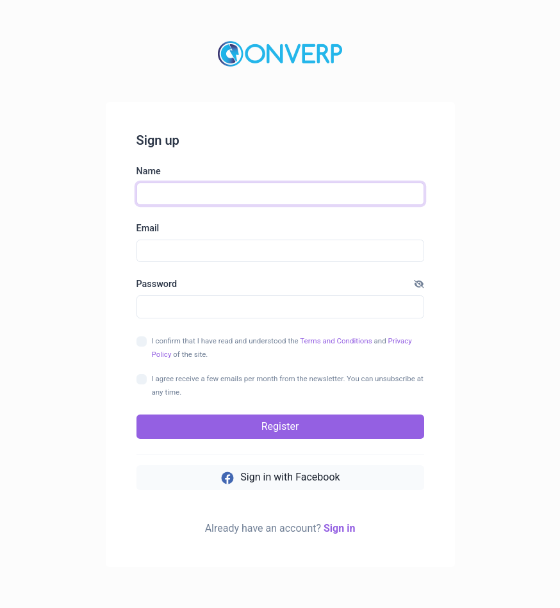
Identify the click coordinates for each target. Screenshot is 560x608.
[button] (419, 284)
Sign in (339, 528)
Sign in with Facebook (280, 478)
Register (280, 426)
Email (148, 228)
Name (148, 171)
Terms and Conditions (336, 340)
